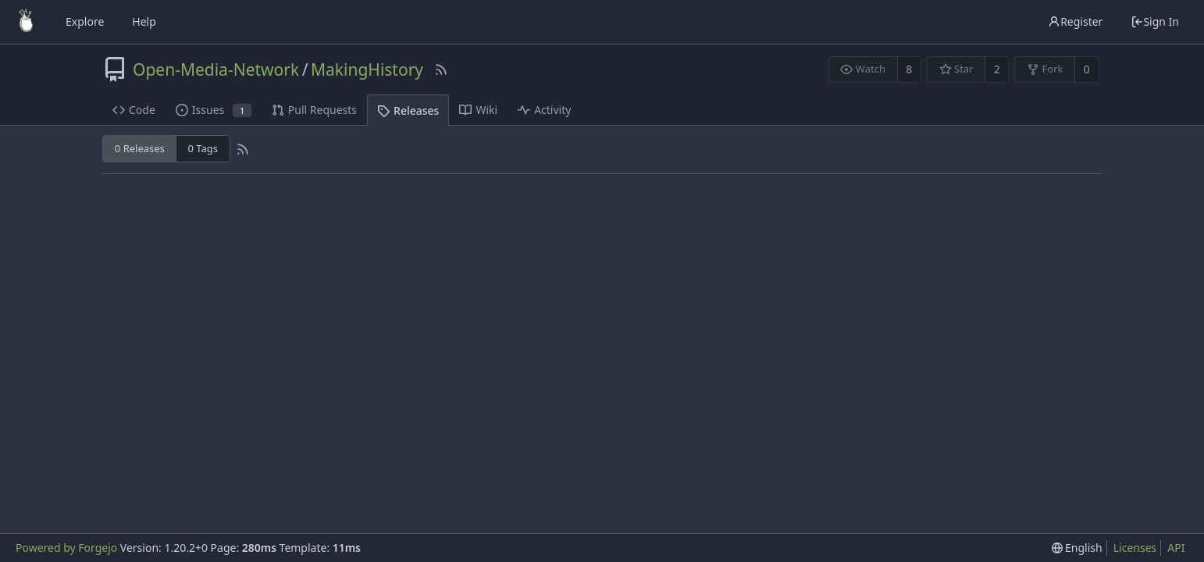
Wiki (478, 109)
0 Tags (203, 148)
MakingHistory (367, 69)
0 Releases (140, 148)
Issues (213, 109)
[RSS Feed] (441, 69)
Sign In (1155, 21)
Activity (544, 109)
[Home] (25, 22)
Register (1075, 21)
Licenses (1135, 547)
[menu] (1077, 547)
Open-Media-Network (216, 69)
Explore (85, 21)
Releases (408, 110)
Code (133, 109)
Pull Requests (314, 109)
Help (144, 21)
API (1175, 547)
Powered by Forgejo (66, 547)
